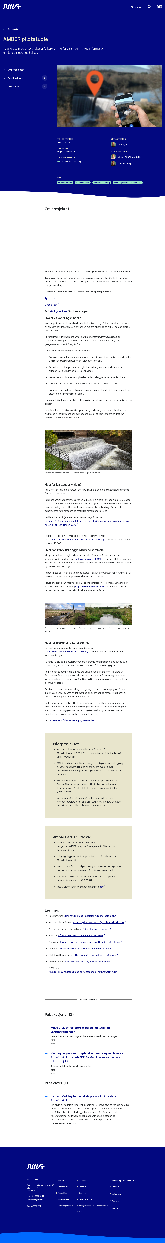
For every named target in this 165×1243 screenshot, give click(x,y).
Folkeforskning (82, 182)
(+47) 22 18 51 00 (37, 1196)
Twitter (115, 1207)
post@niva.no (38, 1199)
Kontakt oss (84, 1186)
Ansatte (61, 1180)
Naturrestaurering (102, 182)
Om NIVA (82, 1180)
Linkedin (115, 1186)
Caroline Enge (121, 163)
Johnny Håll (120, 144)
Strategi (82, 1192)
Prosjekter (13, 29)
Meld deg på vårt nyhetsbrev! (124, 1180)
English (136, 6)
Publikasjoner (27, 78)
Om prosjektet (16, 69)
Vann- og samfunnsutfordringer (127, 182)
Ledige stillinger (86, 1198)
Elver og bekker (65, 182)
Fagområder (63, 1186)
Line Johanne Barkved (126, 156)
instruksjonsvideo (57, 311)
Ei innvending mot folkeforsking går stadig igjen (89, 915)
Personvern (83, 1210)
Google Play (51, 304)
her (101, 886)
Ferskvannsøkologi (71, 161)
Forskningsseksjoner (66, 1204)
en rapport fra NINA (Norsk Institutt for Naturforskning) (74, 539)
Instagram (116, 1193)
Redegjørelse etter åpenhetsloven (93, 1204)
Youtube (115, 1200)
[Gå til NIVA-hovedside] (64, 7)
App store (50, 298)
